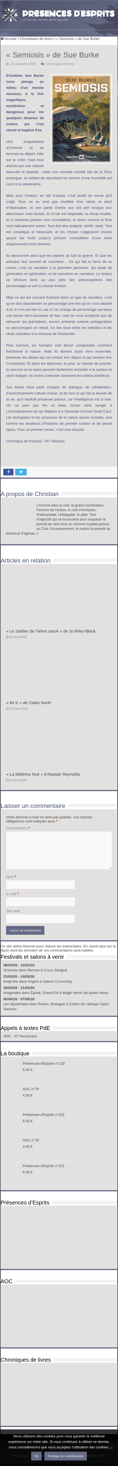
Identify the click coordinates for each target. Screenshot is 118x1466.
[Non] (111, 1448)
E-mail (12, 894)
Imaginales (12, 993)
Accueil (8, 39)
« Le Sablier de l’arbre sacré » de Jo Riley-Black (51, 631)
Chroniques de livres (36, 39)
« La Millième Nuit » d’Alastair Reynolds (43, 774)
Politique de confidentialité (66, 1456)
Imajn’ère (10, 981)
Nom (11, 877)
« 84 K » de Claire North (28, 702)
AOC (7, 1036)
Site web (13, 911)
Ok (36, 1456)
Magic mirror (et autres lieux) (85, 993)
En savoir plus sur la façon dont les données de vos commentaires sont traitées (58, 948)
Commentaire (18, 828)
